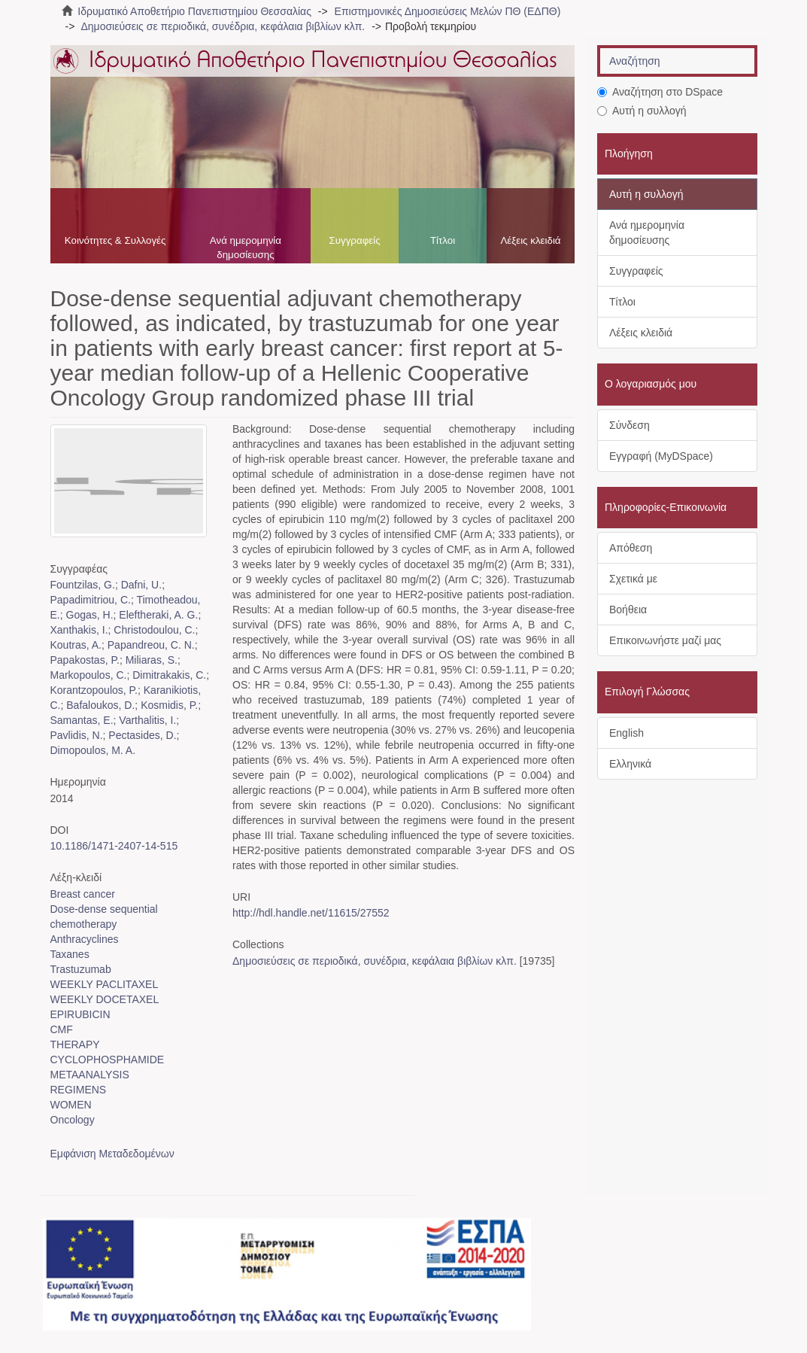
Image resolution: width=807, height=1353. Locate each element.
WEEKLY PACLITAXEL (104, 984)
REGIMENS (78, 1090)
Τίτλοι (442, 240)
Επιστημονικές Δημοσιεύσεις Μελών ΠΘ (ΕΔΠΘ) (448, 11)
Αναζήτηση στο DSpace (660, 92)
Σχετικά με (633, 579)
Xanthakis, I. (79, 630)
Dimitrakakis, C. (169, 675)
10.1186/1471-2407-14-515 (114, 846)
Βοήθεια (628, 610)
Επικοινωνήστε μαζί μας (665, 640)
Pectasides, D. (142, 735)
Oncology (72, 1120)
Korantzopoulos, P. (94, 690)
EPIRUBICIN (80, 1014)
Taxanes (69, 954)
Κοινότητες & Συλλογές (115, 240)
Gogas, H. (90, 615)
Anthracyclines (84, 939)
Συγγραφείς (354, 240)
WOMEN (71, 1105)
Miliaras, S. (151, 660)
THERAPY (75, 1044)
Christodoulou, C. (154, 630)
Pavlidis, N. (76, 735)
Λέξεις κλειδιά (530, 240)
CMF (61, 1029)
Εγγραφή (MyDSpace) (661, 456)
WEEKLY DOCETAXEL (104, 999)
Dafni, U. (141, 585)
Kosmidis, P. (169, 705)
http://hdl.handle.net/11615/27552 (311, 913)
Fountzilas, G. (82, 585)
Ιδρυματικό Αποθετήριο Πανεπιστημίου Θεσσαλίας (194, 11)
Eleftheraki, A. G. (158, 615)
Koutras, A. (76, 645)
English (626, 733)
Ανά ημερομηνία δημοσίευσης (245, 247)
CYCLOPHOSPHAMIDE (107, 1060)
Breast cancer (82, 894)
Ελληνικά (630, 764)
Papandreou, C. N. (151, 645)
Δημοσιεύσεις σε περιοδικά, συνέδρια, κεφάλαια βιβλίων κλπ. (222, 26)
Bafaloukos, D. (100, 705)
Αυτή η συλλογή (642, 111)
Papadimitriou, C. (90, 600)
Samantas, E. (82, 720)
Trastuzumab (80, 969)
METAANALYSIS (89, 1075)
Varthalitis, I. (147, 720)
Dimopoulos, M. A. (93, 750)
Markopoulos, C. (88, 675)
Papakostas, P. (85, 660)
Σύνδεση (629, 425)
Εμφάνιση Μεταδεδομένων (112, 1154)
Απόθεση (630, 548)
